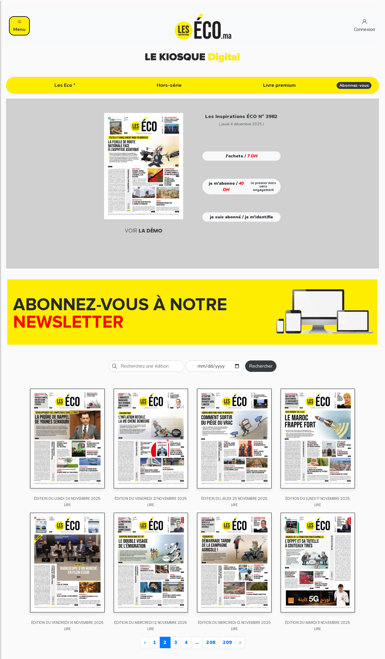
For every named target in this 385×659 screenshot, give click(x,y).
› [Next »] (240, 642)
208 (210, 642)
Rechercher (261, 366)
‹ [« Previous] (145, 642)
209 (227, 642)
